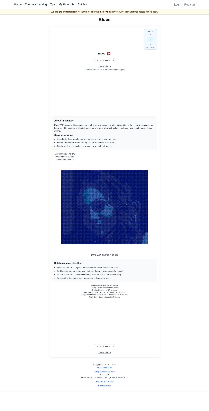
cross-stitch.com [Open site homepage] (104, 367)
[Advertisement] (104, 93)
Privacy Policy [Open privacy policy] (104, 385)
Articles (82, 4)
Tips (52, 4)
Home (18, 4)
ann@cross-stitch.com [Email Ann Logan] (104, 372)
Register (189, 4)
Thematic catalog (36, 4)
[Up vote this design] (150, 35)
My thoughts (66, 4)
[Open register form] (104, 66)
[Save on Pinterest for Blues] (108, 53)
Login (177, 4)
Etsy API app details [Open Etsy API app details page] (105, 381)
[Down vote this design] (150, 44)
